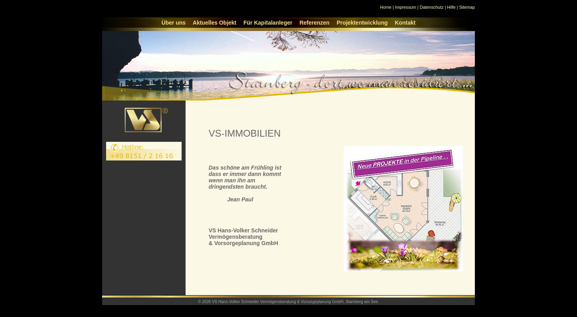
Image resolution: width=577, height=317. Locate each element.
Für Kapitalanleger (268, 22)
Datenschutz (431, 7)
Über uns (173, 22)
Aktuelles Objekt (214, 22)
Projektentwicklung (362, 22)
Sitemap (467, 7)
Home (385, 7)
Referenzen (314, 22)
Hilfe (451, 7)
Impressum (405, 7)
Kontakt (405, 22)
